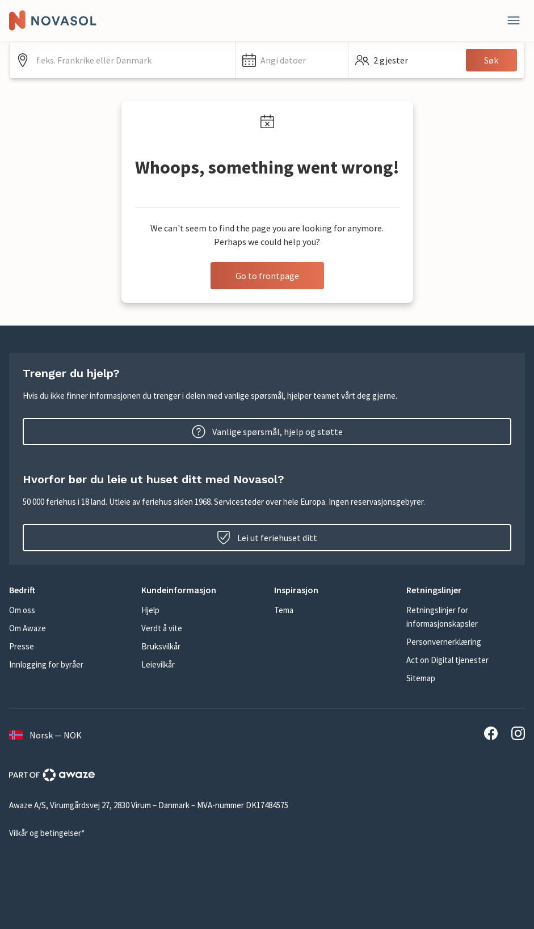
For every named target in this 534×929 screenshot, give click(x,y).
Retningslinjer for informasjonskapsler (442, 617)
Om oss (22, 610)
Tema (283, 610)
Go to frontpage (267, 275)
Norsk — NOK (45, 735)
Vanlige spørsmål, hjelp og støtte (267, 431)
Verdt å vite (161, 628)
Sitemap (420, 678)
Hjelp (150, 610)
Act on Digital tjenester (447, 659)
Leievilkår (158, 664)
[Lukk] (513, 20)
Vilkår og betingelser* (47, 832)
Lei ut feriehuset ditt (267, 537)
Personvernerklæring (443, 641)
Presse (21, 646)
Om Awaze (27, 628)
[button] (292, 60)
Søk (491, 60)
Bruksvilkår (160, 646)
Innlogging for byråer (46, 664)
